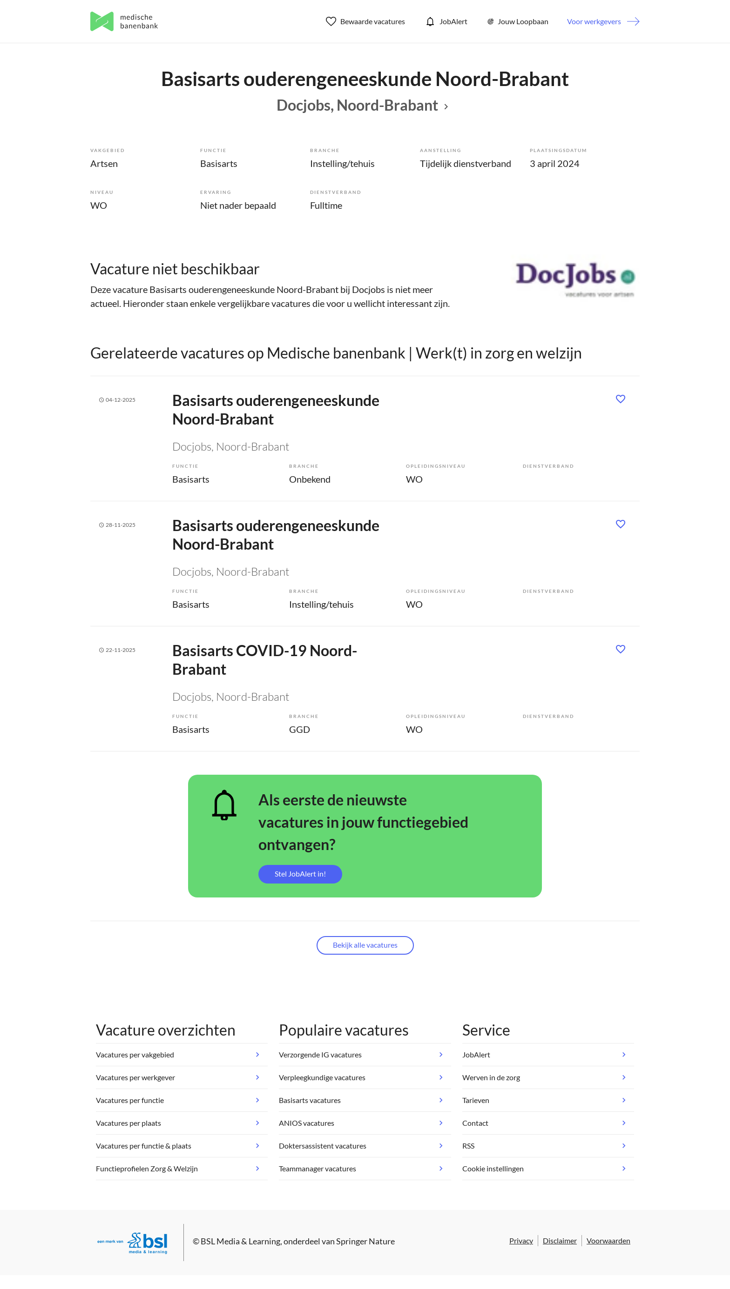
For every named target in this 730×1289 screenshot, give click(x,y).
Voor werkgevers (594, 21)
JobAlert (445, 21)
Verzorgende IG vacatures (320, 1054)
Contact (475, 1122)
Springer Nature (365, 1241)
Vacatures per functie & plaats (143, 1145)
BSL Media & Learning (240, 1241)
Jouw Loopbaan (517, 21)
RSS (468, 1145)
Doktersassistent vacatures (322, 1145)
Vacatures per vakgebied (135, 1054)
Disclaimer (560, 1240)
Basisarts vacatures (310, 1100)
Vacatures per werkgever (135, 1077)
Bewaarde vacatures (366, 21)
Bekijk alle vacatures (365, 944)
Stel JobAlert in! (300, 873)
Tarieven (475, 1100)
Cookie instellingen (493, 1168)
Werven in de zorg (491, 1077)
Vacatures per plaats (128, 1122)
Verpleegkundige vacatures (322, 1077)
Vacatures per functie (130, 1100)
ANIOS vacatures (306, 1122)
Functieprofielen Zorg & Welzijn (147, 1168)
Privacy (521, 1240)
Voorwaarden (608, 1240)
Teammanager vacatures (317, 1168)
